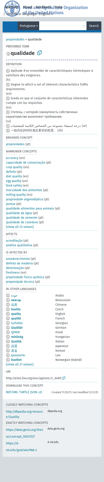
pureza (10, 204)
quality (16, 314)
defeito (11, 172)
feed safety (14, 185)
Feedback (43, 7)
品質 (14, 346)
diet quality (14, 176)
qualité (16, 318)
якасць (16, 300)
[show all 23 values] (20, 227)
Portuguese (27, 26)
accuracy (12, 158)
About (27, 7)
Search (94, 26)
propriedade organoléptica (24, 199)
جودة (14, 295)
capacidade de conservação (25, 162)
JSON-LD (36, 392)
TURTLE (24, 392)
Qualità (16, 341)
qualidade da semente (21, 218)
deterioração (15, 268)
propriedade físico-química (25, 277)
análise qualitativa (19, 245)
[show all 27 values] (19, 364)
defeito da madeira (19, 263)
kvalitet (16, 360)
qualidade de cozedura (22, 222)
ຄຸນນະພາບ (18, 355)
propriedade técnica (20, 282)
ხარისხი (17, 323)
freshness (13, 272)
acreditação (14, 241)
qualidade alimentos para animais (30, 208)
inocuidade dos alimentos (24, 190)
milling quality (16, 195)
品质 (14, 305)
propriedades (15, 39)
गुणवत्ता (15, 332)
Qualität (17, 328)
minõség (17, 337)
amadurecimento (18, 259)
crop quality (14, 167)
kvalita (16, 309)
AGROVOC (11, 7)
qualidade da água (19, 213)
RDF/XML (12, 392)
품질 (14, 351)
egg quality (13, 181)
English (44, 14)
